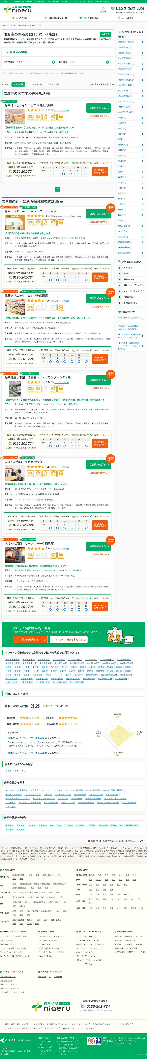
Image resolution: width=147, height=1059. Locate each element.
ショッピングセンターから (134, 291)
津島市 (74, 667)
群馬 (46, 888)
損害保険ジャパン (86, 802)
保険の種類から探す (125, 932)
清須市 (27, 675)
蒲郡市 (128, 667)
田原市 (8, 675)
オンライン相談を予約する (69, 639)
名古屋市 (21, 897)
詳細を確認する (30, 639)
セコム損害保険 (93, 790)
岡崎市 (17, 667)
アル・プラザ (81, 956)
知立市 (90, 671)
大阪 (14, 902)
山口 (58, 911)
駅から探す (83, 870)
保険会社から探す (48, 932)
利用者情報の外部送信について (105, 1024)
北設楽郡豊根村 (77, 682)
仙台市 (50, 875)
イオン (79, 937)
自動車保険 (103, 825)
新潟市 (27, 892)
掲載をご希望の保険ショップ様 (16, 1024)
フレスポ (100, 944)
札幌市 (21, 875)
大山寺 (8, 771)
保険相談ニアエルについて (72, 1028)
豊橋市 (8, 667)
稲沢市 (45, 671)
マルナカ (88, 964)
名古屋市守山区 (77, 663)
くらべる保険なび (46, 1042)
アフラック (47, 790)
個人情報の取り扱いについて (58, 1024)
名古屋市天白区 (126, 663)
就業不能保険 (132, 825)
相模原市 (45, 884)
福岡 (14, 920)
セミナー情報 (19, 992)
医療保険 (21, 825)
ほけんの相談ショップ (20, 956)
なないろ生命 (112, 794)
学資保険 (69, 825)
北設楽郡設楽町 (43, 682)
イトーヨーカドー (83, 941)
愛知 (14, 897)
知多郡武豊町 (11, 682)
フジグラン (80, 948)
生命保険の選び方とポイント (129, 319)
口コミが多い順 (35, 84)
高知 (28, 915)
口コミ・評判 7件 (61, 383)
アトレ (79, 964)
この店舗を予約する (98, 116)
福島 (21, 879)
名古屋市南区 (61, 663)
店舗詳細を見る (98, 108)
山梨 (14, 892)
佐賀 (38, 920)
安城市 (110, 667)
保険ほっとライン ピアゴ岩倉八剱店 (27, 738)
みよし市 (59, 675)
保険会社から (129, 279)
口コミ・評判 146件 (72, 216)
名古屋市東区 (29, 659)
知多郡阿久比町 (73, 678)
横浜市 (28, 884)
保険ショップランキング (9, 988)
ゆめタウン (80, 944)
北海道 (15, 875)
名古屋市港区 (46, 663)
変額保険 (9, 829)
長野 (36, 892)
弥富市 (49, 675)
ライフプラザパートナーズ (10, 952)
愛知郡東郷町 (92, 675)
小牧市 (36, 671)
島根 (21, 911)
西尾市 (119, 667)
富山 (43, 892)
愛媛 (21, 915)
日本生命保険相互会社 (67, 1041)
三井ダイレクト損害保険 (30, 802)
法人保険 (21, 829)
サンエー (79, 960)
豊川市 (65, 667)
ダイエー (93, 956)
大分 (14, 924)
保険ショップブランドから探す (15, 932)
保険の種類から (130, 297)
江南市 (27, 671)
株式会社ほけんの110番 (68, 1048)
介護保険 (80, 825)
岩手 (37, 875)
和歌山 (22, 906)
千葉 (55, 884)
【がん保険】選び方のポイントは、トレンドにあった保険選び (129, 346)
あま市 (69, 675)
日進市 (128, 671)
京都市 (55, 902)
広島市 (49, 911)
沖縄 (37, 924)
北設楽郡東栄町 (60, 682)
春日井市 (55, 667)
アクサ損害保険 (51, 802)
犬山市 (8, 671)
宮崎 (21, 924)
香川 (14, 915)
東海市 (63, 671)
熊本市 (58, 920)
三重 (60, 897)
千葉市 (61, 884)
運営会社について (51, 1028)
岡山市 (34, 911)
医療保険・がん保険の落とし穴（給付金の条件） (129, 327)
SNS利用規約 (126, 1024)
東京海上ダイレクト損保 (115, 798)
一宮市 (27, 667)
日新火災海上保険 (93, 798)
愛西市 (17, 675)
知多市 (81, 671)
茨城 (32, 888)
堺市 (27, 902)
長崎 (45, 920)
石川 (50, 892)
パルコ (79, 952)
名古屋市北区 (44, 659)
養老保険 (43, 825)
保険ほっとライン (7, 944)
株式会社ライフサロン (67, 1045)
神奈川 (22, 884)
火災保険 (91, 825)
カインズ (97, 960)
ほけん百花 (21, 948)
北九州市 (21, 920)
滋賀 (64, 902)
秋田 (59, 875)
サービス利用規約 (38, 1024)
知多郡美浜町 (121, 678)
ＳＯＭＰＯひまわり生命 (44, 798)
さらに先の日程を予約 (99, 171)
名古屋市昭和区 (107, 659)
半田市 (45, 667)
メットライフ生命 (63, 794)
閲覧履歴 (103, 12)
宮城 (45, 875)
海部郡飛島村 (57, 678)
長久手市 (79, 675)
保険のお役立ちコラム (8, 984)
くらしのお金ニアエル (46, 1052)
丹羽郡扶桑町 (11, 678)
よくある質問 (5, 992)
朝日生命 (35, 790)
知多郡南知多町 (105, 678)
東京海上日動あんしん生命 (17, 798)
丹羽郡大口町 (126, 675)
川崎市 (36, 884)
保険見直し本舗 (20, 937)
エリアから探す (9, 870)
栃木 (39, 888)
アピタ (96, 941)
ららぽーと (89, 937)
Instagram (58, 977)
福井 (57, 892)
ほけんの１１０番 (7, 948)
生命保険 (9, 825)
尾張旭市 (100, 671)
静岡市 (43, 897)
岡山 (28, 911)
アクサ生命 (63, 798)
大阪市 (20, 902)
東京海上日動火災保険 (113, 790)
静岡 (37, 897)
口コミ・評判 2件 (61, 110)
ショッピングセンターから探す (91, 932)
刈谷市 (92, 667)
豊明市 (119, 671)
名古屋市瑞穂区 (124, 659)
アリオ (91, 944)
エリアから (128, 268)
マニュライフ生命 (33, 794)
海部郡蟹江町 (42, 678)
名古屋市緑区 (93, 663)
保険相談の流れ (6, 981)
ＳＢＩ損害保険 (129, 802)
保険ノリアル (45, 1047)
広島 (43, 911)
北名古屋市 (38, 675)
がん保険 (32, 825)
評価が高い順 (53, 84)
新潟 (21, 892)
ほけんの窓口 (5, 937)
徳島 (65, 911)
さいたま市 (22, 888)
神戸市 (40, 902)
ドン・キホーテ (95, 948)
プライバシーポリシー (80, 1024)
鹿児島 (29, 924)
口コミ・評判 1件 (61, 549)
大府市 (72, 671)
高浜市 (110, 671)
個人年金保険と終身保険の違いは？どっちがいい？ (129, 335)
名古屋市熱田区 (12, 663)
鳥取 (14, 911)
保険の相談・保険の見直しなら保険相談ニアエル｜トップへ (118, 841)
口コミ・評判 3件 (61, 301)
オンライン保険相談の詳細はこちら (70, 74)
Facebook (42, 977)
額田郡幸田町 (27, 682)
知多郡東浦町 (89, 678)
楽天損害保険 (80, 794)
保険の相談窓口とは (8, 977)
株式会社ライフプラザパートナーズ (69, 1052)
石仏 (24, 771)
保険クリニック (6, 941)
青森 (30, 875)
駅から (126, 274)
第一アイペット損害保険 (16, 790)
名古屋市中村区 (75, 659)
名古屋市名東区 (109, 663)
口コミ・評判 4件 (61, 467)
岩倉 (16, 771)
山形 (14, 879)
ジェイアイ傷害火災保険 (108, 802)
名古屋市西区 (59, 659)
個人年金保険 (56, 825)
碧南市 (83, 667)
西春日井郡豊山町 (109, 675)
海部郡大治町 (27, 678)
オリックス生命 (96, 794)
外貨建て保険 (117, 825)
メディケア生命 (68, 802)
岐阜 (30, 897)
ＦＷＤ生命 (10, 807)
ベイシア (88, 952)
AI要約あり (58, 216)
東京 (14, 884)
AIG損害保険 (76, 798)
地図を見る (64, 132)
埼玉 (14, 888)
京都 (50, 902)
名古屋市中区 (91, 659)
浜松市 (51, 897)
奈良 (14, 906)
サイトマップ (90, 1028)
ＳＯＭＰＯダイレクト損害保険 (69, 790)
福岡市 (29, 920)
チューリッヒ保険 (13, 794)
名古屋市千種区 (12, 659)
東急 (88, 960)
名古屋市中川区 (30, 663)
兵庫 (35, 902)
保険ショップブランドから (134, 285)
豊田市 (101, 667)
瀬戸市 (36, 667)
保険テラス (4, 956)
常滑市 (17, 671)
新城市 (54, 671)
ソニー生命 (10, 802)
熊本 (52, 920)
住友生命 (48, 794)
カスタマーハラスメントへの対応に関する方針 (22, 1028)
